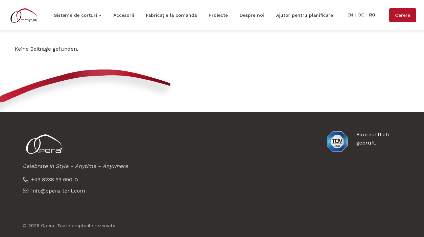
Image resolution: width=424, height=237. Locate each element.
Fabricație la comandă (171, 15)
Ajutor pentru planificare (304, 15)
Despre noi (252, 15)
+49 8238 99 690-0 (50, 179)
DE (361, 15)
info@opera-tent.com (54, 191)
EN (350, 15)
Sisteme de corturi (75, 15)
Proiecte (218, 15)
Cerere (402, 15)
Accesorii (123, 15)
